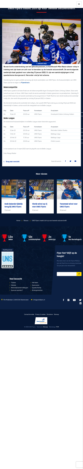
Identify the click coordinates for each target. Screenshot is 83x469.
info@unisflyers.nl (39, 300)
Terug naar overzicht (13, 162)
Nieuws (26, 220)
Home (18, 220)
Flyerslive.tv (25, 83)
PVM (57, 327)
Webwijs (45, 327)
